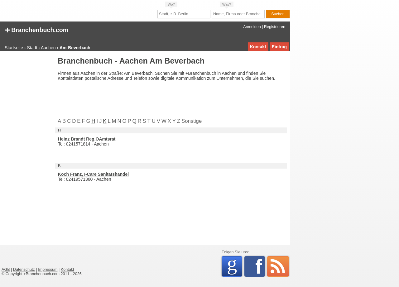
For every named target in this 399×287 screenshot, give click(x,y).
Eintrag (279, 46)
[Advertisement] (26, 150)
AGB (6, 269)
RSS (278, 266)
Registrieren (274, 27)
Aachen (48, 47)
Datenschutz (24, 269)
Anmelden (252, 27)
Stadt (32, 47)
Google (234, 265)
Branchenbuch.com (36, 29)
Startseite (14, 47)
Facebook (260, 266)
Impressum (47, 269)
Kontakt (258, 46)
